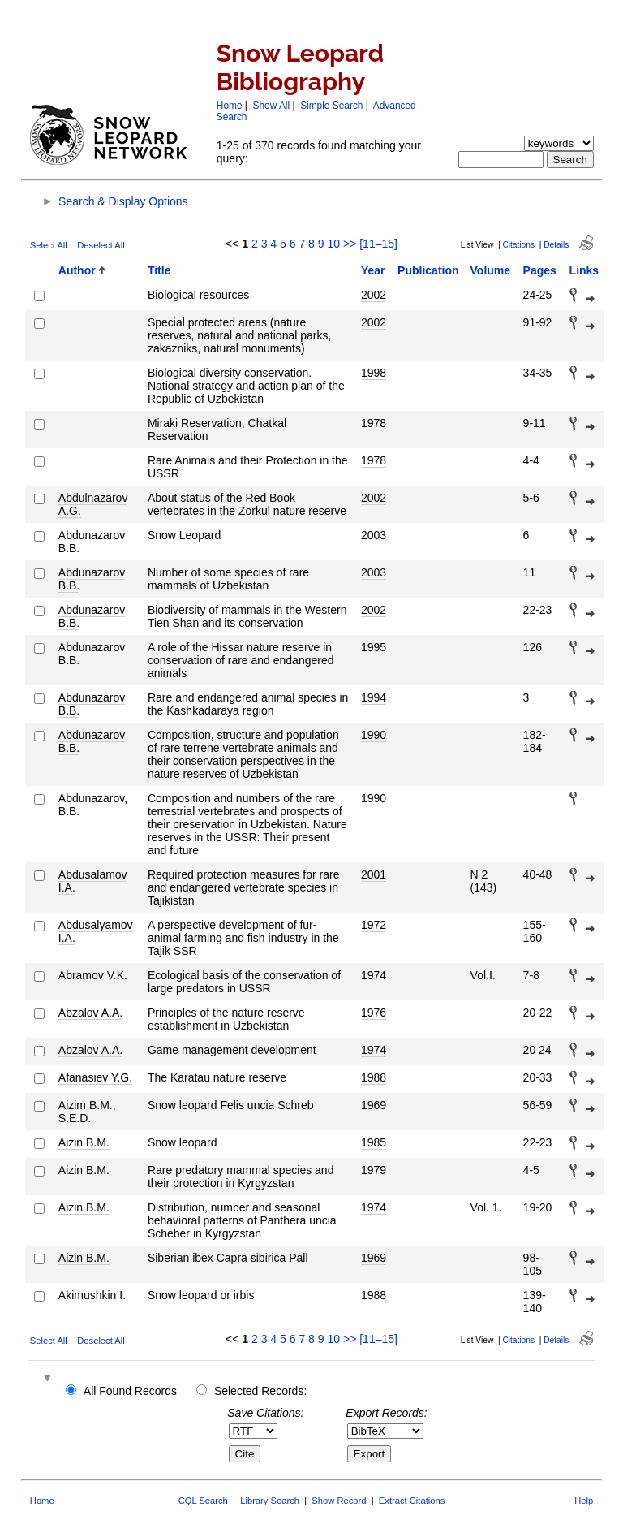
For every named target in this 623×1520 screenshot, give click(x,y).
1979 (373, 1170)
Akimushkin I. (92, 1295)
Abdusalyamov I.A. (95, 931)
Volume (490, 270)
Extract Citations (412, 1500)
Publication (427, 270)
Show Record (339, 1500)
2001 (373, 874)
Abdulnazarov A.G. (93, 504)
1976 (373, 1012)
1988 (373, 1077)
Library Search (269, 1500)
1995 (373, 647)
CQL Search (203, 1500)
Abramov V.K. (92, 975)
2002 (373, 294)
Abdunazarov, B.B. (92, 805)
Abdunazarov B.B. (92, 542)
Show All (271, 105)
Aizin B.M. (84, 1142)
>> (349, 243)
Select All (48, 245)
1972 (373, 924)
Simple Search (331, 105)
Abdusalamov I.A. (92, 881)
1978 (373, 423)
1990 (373, 734)
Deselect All (100, 245)
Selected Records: (260, 1390)
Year (373, 270)
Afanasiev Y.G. (95, 1077)
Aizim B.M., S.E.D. (87, 1112)
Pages (539, 270)
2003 (373, 535)
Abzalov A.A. (90, 1012)
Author (77, 270)
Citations (518, 244)
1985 (373, 1142)
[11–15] (378, 243)
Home (230, 105)
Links (584, 270)
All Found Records (130, 1390)
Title (159, 270)
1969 (373, 1105)
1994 (373, 697)
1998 (373, 372)
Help (583, 1500)
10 (333, 243)
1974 (373, 975)
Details (556, 244)
